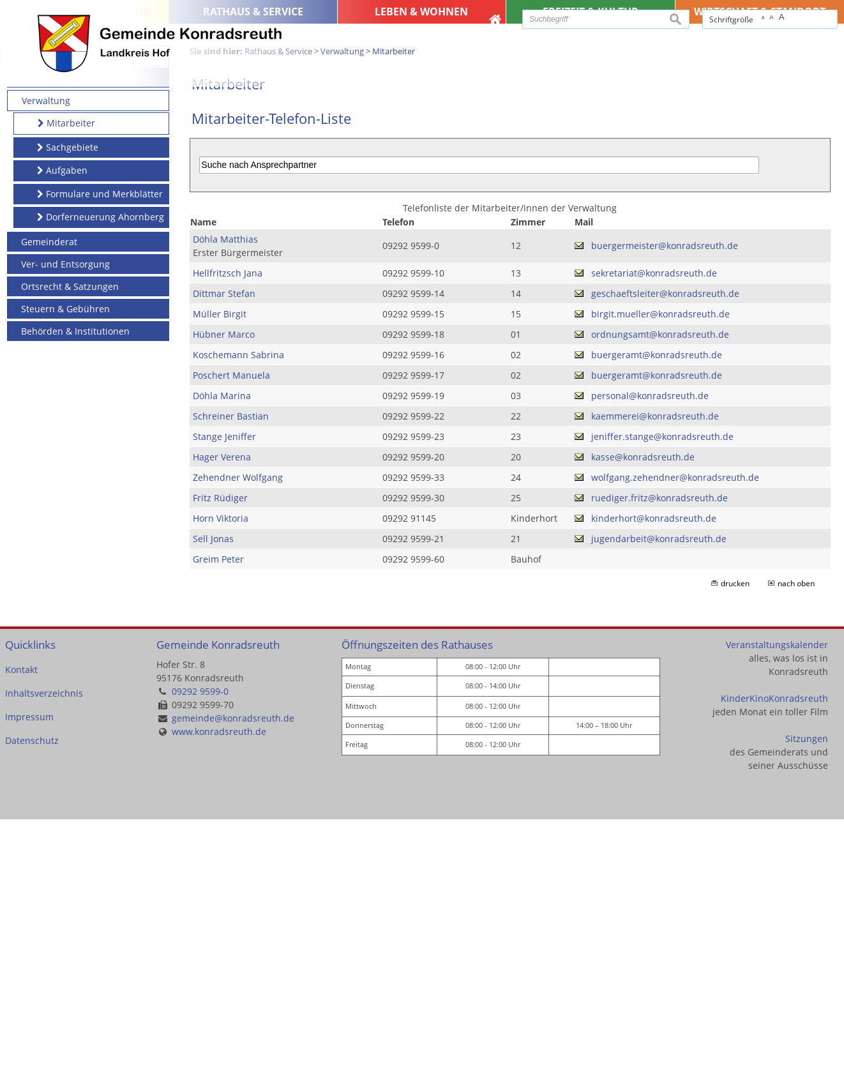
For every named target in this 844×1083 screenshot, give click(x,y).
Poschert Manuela (231, 639)
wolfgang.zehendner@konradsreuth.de (675, 741)
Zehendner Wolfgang (238, 741)
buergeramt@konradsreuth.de (656, 618)
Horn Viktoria (220, 782)
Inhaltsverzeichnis (44, 957)
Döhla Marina (222, 659)
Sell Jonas (213, 802)
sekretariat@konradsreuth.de (654, 537)
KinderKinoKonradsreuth (774, 962)
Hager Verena (222, 721)
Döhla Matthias (225, 503)
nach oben (796, 847)
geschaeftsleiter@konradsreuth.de (665, 557)
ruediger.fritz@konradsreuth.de (659, 761)
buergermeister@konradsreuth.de (664, 509)
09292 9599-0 (200, 956)
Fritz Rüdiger (220, 761)
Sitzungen (806, 1002)
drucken (735, 847)
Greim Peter (218, 823)
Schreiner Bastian (231, 680)
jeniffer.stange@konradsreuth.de (662, 700)
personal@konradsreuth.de (650, 659)
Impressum (29, 981)
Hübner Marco (224, 598)
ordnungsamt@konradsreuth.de (660, 598)
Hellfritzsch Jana (227, 537)
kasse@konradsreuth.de (643, 721)
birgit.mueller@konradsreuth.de (660, 578)
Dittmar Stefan (224, 557)
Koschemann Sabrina (238, 618)
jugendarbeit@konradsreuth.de (659, 802)
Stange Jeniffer (224, 700)
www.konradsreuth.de (219, 996)
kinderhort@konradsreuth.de (653, 782)
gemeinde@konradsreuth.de (233, 982)
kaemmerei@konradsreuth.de (655, 680)
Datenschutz (32, 1005)
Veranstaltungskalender (777, 908)
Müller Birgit (219, 578)
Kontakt (21, 934)
